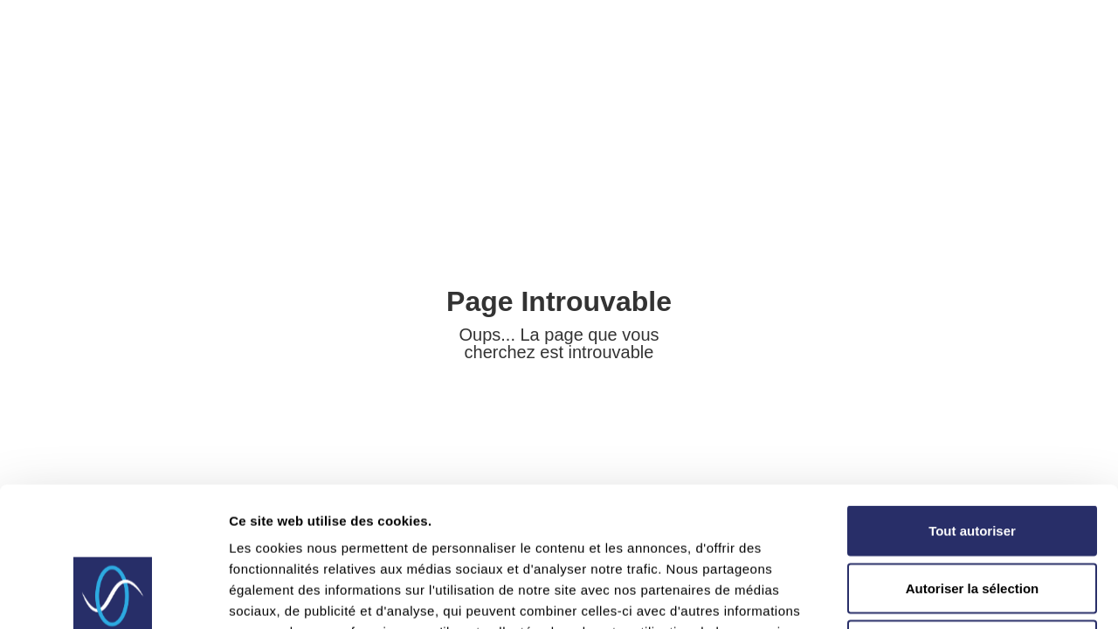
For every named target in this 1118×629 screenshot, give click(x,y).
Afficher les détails (962, 594)
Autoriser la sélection (972, 457)
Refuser (972, 514)
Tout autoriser (972, 399)
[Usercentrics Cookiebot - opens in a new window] (113, 595)
